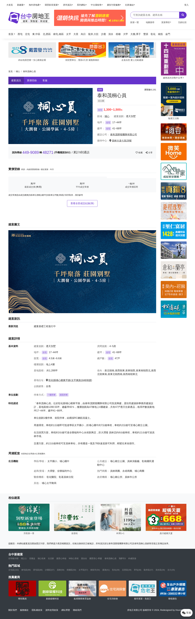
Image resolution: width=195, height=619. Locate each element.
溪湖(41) (106, 570)
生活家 (51, 558)
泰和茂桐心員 (110, 558)
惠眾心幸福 (61, 558)
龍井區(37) (148, 570)
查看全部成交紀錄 (82, 203)
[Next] (122, 18)
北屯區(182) (13, 570)
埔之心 (24, 558)
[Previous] (58, 18)
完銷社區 (182, 22)
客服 (45, 80)
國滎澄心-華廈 (95, 558)
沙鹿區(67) (49, 570)
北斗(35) (171, 570)
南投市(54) (95, 570)
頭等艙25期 (13, 558)
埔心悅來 (42, 558)
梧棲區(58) (71, 570)
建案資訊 (16, 80)
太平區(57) (83, 570)
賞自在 (84, 558)
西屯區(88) (38, 570)
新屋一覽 (134, 22)
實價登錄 (32, 80)
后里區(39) (126, 570)
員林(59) (60, 570)
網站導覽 (65, 610)
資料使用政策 (51, 610)
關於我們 (12, 610)
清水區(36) (160, 570)
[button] (12, 34)
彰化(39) (116, 570)
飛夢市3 (122, 558)
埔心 (18, 71)
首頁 (10, 71)
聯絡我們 (77, 610)
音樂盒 (32, 558)
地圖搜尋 (150, 22)
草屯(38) (137, 570)
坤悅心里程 (74, 558)
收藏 (139, 152)
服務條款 (24, 610)
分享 (149, 152)
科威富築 (132, 558)
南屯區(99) (26, 570)
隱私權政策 (37, 610)
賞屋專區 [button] (165, 22)
